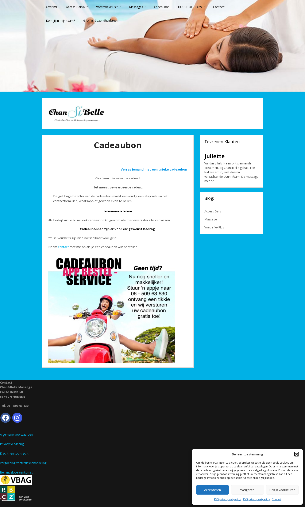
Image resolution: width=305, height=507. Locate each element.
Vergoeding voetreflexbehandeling (23, 463)
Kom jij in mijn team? (60, 21)
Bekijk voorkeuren (282, 490)
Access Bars (212, 211)
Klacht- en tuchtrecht (14, 453)
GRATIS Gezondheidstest (100, 21)
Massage (210, 219)
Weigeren (247, 490)
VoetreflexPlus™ (107, 7)
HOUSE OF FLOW (190, 7)
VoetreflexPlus (214, 227)
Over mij (52, 7)
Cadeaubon (162, 7)
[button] (296, 454)
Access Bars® (75, 7)
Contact (276, 499)
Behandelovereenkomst (16, 472)
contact (63, 247)
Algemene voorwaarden (16, 434)
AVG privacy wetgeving (227, 499)
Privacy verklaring (12, 444)
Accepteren (212, 490)
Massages (136, 7)
